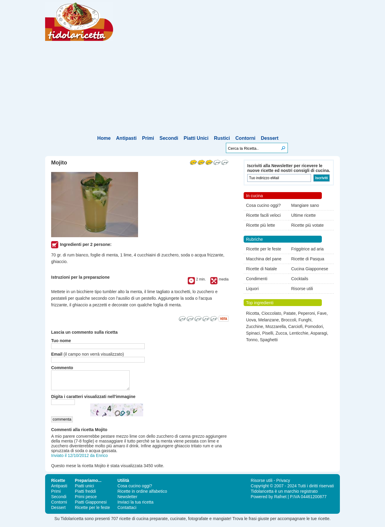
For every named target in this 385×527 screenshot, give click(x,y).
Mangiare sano (305, 205)
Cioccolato (271, 313)
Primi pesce (86, 500)
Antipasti (126, 138)
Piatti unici (84, 489)
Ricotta (252, 313)
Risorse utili (302, 288)
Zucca (281, 333)
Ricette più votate (307, 225)
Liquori (252, 288)
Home (103, 138)
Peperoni (306, 313)
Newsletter (127, 500)
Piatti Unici (196, 138)
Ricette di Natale (261, 268)
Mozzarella (276, 326)
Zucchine (254, 326)
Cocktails (299, 278)
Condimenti (256, 278)
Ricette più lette (260, 225)
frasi (253, 522)
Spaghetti (269, 339)
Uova (251, 319)
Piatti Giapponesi (91, 505)
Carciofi (295, 326)
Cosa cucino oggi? (263, 205)
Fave (322, 313)
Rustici (222, 138)
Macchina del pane (264, 258)
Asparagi (318, 333)
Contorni (246, 138)
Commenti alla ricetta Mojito (79, 433)
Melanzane (268, 319)
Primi (148, 138)
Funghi (304, 319)
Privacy (283, 484)
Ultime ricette (303, 215)
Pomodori (314, 326)
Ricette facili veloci (263, 215)
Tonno (251, 339)
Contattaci (126, 511)
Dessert (270, 138)
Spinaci (253, 333)
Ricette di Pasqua (307, 258)
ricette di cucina (133, 522)
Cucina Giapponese (309, 268)
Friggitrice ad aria (307, 249)
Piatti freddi (85, 494)
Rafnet (280, 500)
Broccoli (288, 319)
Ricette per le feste (263, 249)
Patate (290, 313)
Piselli (267, 333)
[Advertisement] (192, 89)
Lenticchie (298, 333)
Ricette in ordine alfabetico (142, 494)
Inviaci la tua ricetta (135, 505)
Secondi (168, 138)
